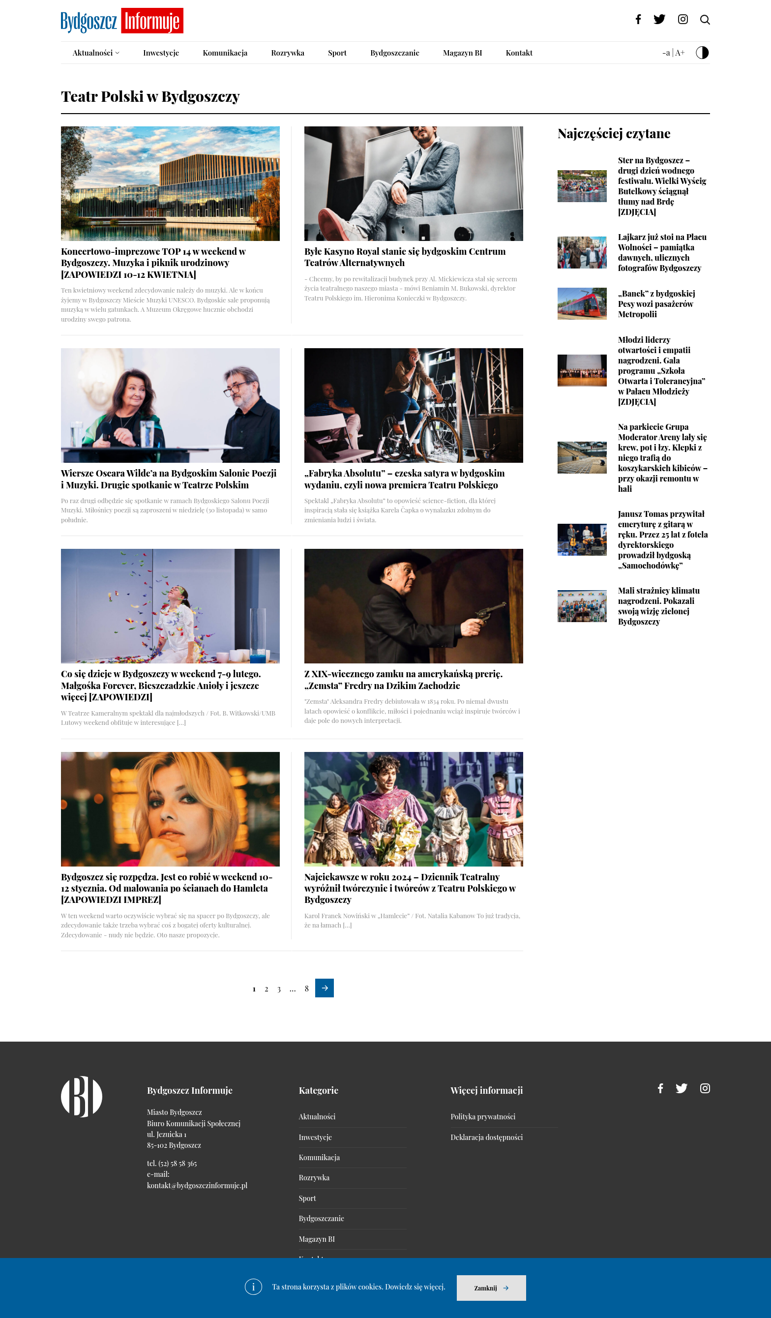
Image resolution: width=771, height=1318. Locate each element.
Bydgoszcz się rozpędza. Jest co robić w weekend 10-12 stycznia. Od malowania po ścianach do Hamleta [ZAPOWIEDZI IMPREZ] (166, 888)
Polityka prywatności (483, 1116)
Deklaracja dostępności (487, 1137)
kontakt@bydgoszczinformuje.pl (197, 1185)
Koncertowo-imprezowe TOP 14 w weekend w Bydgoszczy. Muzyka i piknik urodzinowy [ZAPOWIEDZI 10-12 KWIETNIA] (153, 262)
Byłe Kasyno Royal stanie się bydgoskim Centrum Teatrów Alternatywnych (405, 257)
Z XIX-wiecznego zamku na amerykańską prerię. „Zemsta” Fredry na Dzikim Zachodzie (403, 679)
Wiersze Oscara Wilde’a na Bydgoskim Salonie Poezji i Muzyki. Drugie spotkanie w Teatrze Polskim (169, 478)
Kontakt (519, 53)
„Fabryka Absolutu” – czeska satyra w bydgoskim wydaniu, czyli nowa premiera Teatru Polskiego (404, 478)
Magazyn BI (462, 53)
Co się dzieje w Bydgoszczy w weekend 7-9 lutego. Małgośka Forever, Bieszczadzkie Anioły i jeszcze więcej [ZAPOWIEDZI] (161, 685)
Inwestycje (161, 53)
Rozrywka (287, 53)
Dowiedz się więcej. (415, 1286)
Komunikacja (225, 53)
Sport (337, 53)
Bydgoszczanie (394, 53)
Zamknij (485, 1288)
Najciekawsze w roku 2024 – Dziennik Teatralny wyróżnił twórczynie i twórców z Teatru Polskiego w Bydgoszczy (410, 888)
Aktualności (93, 53)
